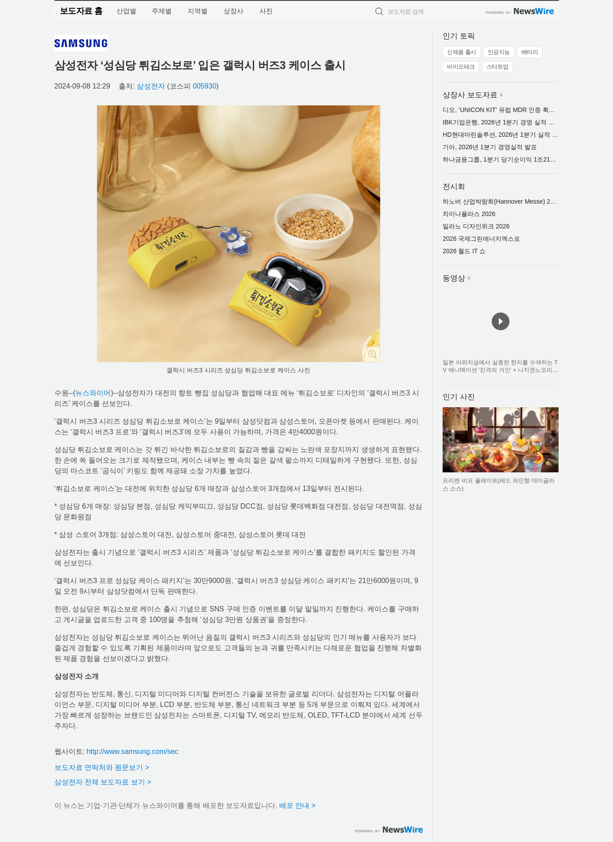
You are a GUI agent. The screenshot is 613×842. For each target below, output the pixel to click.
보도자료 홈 (81, 10)
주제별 (162, 11)
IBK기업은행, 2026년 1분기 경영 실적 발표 (502, 122)
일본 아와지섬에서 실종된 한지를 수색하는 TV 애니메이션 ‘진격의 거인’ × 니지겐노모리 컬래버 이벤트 (500, 370)
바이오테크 (461, 66)
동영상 (454, 278)
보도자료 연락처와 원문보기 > (102, 767)
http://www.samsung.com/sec (132, 751)
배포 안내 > (297, 805)
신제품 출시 (461, 52)
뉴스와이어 (93, 393)
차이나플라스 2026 (469, 213)
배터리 (529, 52)
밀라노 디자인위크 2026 (476, 226)
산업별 (126, 11)
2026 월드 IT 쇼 (464, 251)
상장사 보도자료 (470, 95)
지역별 (198, 11)
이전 (450, 440)
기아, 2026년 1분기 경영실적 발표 (489, 147)
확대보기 (372, 354)
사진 (266, 11)
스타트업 (497, 66)
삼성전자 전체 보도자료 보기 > (102, 782)
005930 (204, 86)
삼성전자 (151, 86)
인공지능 (499, 52)
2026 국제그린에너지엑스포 (481, 238)
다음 (551, 440)
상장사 (233, 11)
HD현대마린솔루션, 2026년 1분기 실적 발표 (503, 134)
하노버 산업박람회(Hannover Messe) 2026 (501, 201)
